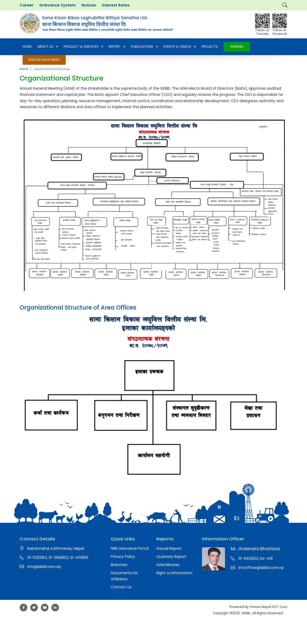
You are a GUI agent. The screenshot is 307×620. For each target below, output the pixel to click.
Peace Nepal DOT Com (268, 607)
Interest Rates (116, 5)
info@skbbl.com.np (44, 566)
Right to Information (174, 572)
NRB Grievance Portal (129, 548)
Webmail (237, 46)
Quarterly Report (171, 556)
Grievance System (57, 5)
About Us (47, 46)
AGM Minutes (167, 564)
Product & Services (83, 46)
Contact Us (121, 587)
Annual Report (169, 548)
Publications (144, 46)
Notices (88, 5)
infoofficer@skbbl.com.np (261, 567)
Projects (209, 46)
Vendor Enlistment (44, 60)
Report (117, 46)
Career (27, 5)
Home (27, 46)
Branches (119, 564)
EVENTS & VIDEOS (180, 46)
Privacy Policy (123, 556)
